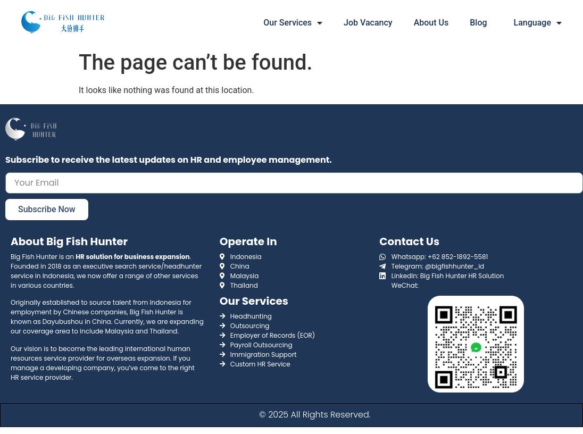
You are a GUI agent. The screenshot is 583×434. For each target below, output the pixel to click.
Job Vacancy (368, 23)
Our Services (292, 22)
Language (538, 22)
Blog (478, 23)
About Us (431, 23)
